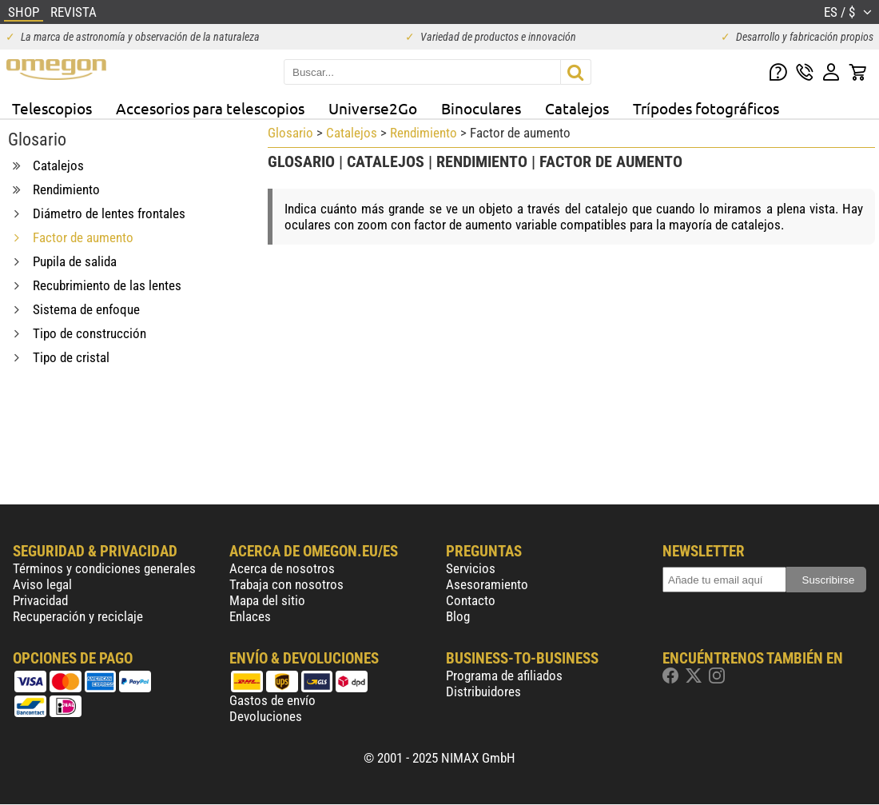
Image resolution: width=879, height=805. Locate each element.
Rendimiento (423, 133)
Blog (458, 616)
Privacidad (40, 600)
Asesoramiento (487, 584)
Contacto (470, 600)
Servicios (470, 568)
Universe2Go (372, 108)
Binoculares (481, 108)
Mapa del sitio (267, 600)
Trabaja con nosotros (286, 584)
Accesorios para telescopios (210, 108)
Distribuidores (483, 691)
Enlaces (250, 616)
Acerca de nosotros (282, 568)
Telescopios (52, 108)
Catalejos (577, 108)
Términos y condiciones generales (104, 568)
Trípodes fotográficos (706, 108)
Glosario (290, 133)
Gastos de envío (272, 700)
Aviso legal (42, 584)
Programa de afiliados (504, 675)
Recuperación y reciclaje (78, 616)
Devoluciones (265, 716)
